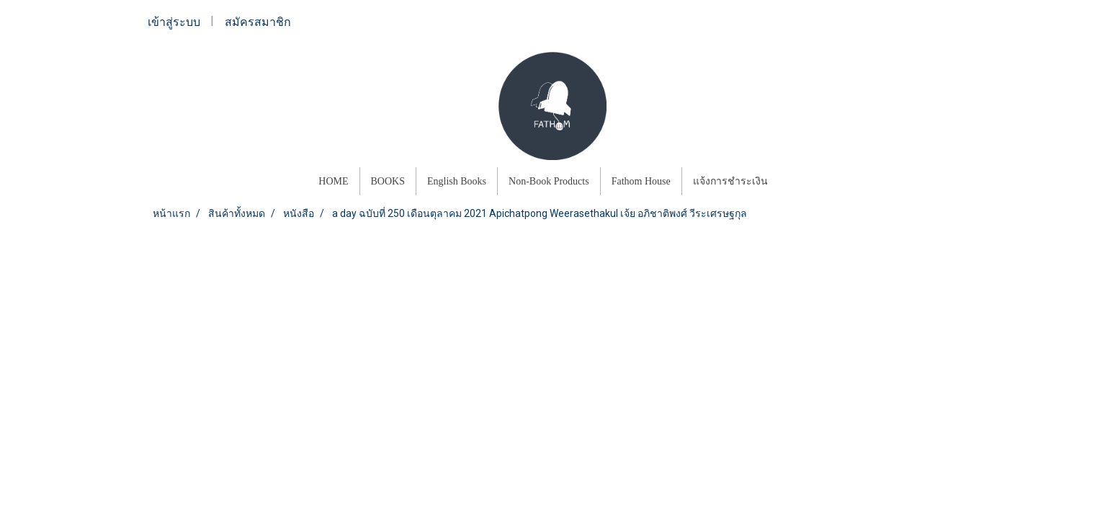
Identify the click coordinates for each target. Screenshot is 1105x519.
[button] (791, 181)
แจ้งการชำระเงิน (730, 181)
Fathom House (641, 181)
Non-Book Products (549, 181)
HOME (333, 181)
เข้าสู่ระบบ (174, 22)
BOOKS (388, 181)
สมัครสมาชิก (258, 22)
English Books (456, 181)
